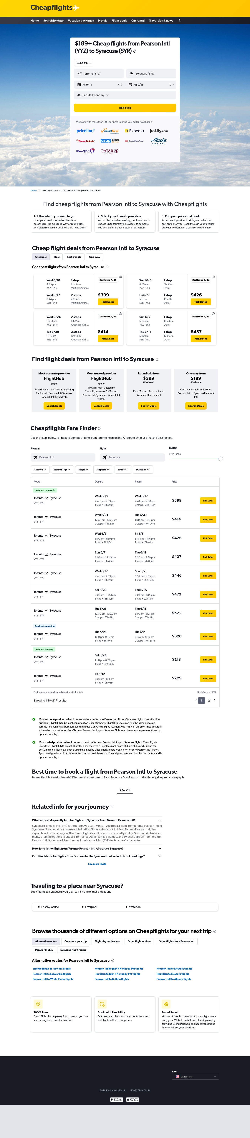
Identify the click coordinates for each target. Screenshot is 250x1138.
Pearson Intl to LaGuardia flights (52, 973)
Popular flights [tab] (44, 949)
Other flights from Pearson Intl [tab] (176, 941)
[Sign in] (179, 20)
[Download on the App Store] (132, 1100)
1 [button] (201, 700)
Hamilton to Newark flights (173, 973)
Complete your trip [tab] (75, 941)
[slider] (220, 459)
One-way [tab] (94, 256)
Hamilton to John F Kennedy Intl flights (117, 973)
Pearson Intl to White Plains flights (53, 979)
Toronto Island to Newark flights (52, 968)
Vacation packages (81, 20)
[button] (97, 85)
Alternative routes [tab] (46, 941)
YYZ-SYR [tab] (125, 789)
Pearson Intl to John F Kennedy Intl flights (119, 968)
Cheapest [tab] (41, 256)
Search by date (53, 20)
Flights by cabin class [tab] (107, 941)
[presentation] (134, 51)
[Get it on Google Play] (116, 1100)
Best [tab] (56, 256)
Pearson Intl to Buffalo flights (112, 979)
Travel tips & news (161, 20)
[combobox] (84, 62)
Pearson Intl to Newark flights (174, 968)
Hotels (102, 20)
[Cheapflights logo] (51, 8)
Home (35, 20)
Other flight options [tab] (139, 941)
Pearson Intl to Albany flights (174, 979)
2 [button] (209, 700)
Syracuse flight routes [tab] (73, 949)
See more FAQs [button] (97, 863)
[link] (54, 406)
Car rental (138, 20)
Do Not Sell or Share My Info (113, 1090)
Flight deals (119, 20)
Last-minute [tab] (74, 256)
